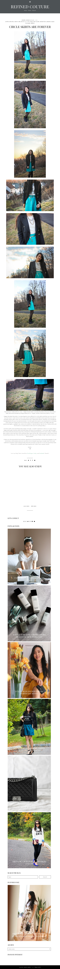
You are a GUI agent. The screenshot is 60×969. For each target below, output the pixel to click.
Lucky (35, 453)
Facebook (41, 453)
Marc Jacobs (36, 21)
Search (45, 877)
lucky (31, 21)
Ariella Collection (9, 21)
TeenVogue (30, 453)
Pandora (49, 21)
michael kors (43, 21)
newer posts (26, 506)
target (52, 21)
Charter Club (17, 21)
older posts (33, 506)
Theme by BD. (38, 967)
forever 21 (23, 21)
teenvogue (27, 23)
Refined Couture (30, 6)
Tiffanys (33, 23)
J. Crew (28, 21)
